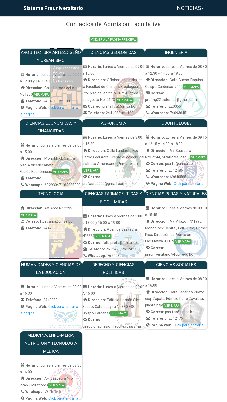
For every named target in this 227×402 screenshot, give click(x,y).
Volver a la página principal (113, 39)
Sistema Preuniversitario (53, 8)
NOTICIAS (190, 8)
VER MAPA (41, 94)
